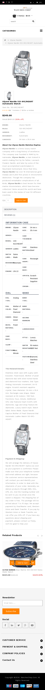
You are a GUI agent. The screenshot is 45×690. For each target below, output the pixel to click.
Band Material (26, 309)
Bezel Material (9, 328)
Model (9, 241)
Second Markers (26, 320)
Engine (9, 271)
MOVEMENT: (7, 136)
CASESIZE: (6, 139)
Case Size (24, 229)
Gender (9, 249)
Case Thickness (26, 239)
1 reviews (16, 110)
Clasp (9, 345)
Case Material (26, 250)
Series (9, 235)
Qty (4, 200)
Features (26, 358)
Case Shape (25, 260)
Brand (9, 227)
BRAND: (5, 125)
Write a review (28, 110)
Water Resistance (26, 348)
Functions (9, 351)
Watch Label (8, 255)
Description (10, 209)
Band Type (25, 299)
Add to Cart (21, 200)
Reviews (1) (9, 215)
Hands (9, 317)
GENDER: (6, 132)
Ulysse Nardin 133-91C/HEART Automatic (25, 43)
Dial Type (8, 299)
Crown (25, 286)
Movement (9, 264)
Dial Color (9, 307)
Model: (5, 128)
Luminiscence (26, 330)
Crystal (26, 277)
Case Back (24, 268)
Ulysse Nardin (16, 40)
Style (25, 337)
